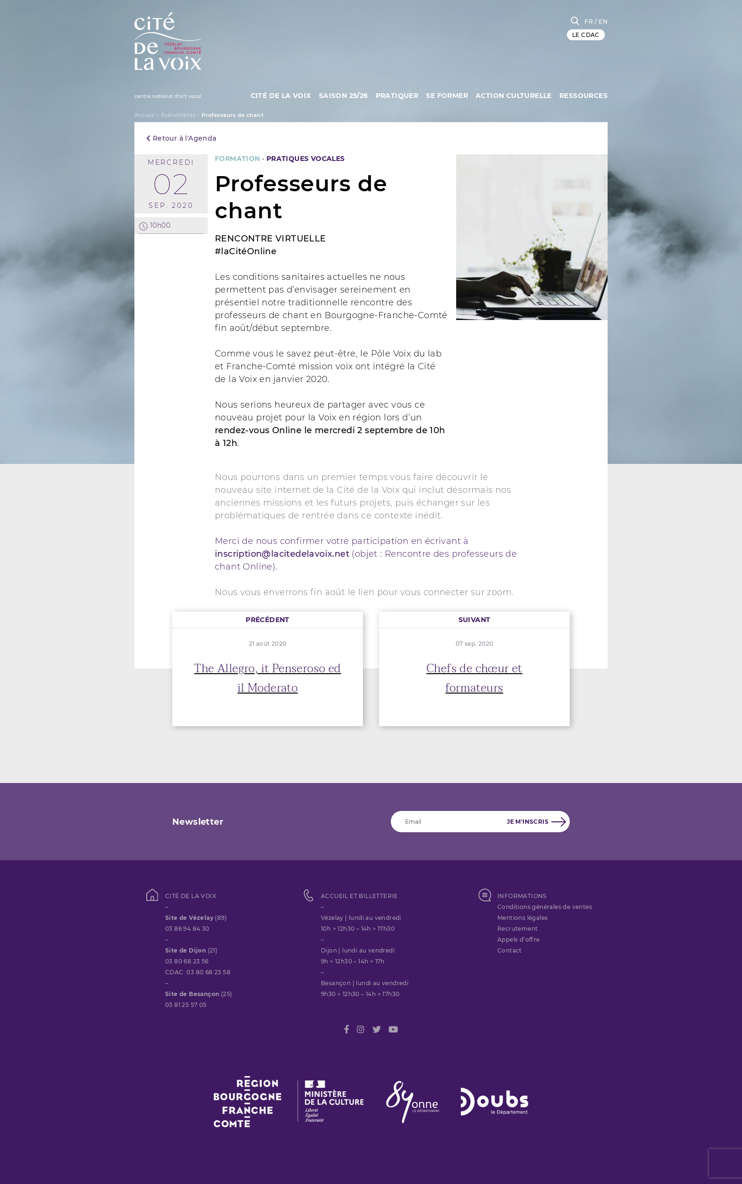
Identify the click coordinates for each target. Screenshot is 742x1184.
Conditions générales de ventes (544, 906)
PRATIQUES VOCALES (305, 158)
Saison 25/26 (337, 94)
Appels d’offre (518, 939)
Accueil (144, 115)
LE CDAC (586, 34)
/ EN (601, 21)
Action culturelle (512, 94)
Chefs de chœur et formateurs (474, 678)
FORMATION (237, 158)
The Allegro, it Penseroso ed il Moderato (267, 678)
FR (588, 21)
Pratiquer (392, 94)
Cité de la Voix (273, 94)
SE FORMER (444, 94)
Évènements (178, 115)
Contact (509, 950)
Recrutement (517, 928)
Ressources (583, 94)
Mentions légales (522, 917)
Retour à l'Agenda (181, 138)
